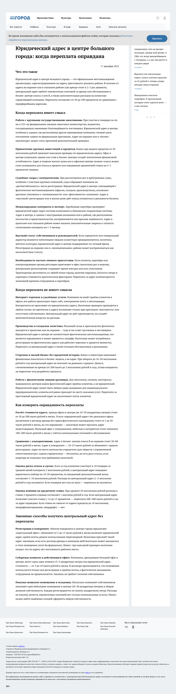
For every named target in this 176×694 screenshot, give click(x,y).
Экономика (85, 17)
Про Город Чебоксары (14, 623)
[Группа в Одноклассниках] (133, 627)
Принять (157, 38)
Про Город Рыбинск (60, 626)
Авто (98, 27)
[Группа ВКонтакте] (126, 627)
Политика (105, 17)
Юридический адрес (27, 79)
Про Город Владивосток (39, 632)
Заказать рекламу (118, 27)
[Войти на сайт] (164, 18)
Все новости (16, 27)
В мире (67, 27)
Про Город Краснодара (62, 632)
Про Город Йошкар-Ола (15, 626)
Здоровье (83, 27)
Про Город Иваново (108, 623)
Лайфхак (34, 27)
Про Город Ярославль (61, 623)
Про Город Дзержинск (14, 632)
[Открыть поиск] (157, 18)
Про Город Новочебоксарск (40, 623)
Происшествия (45, 17)
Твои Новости (35, 626)
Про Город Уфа (82, 626)
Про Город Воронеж (84, 623)
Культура (66, 17)
